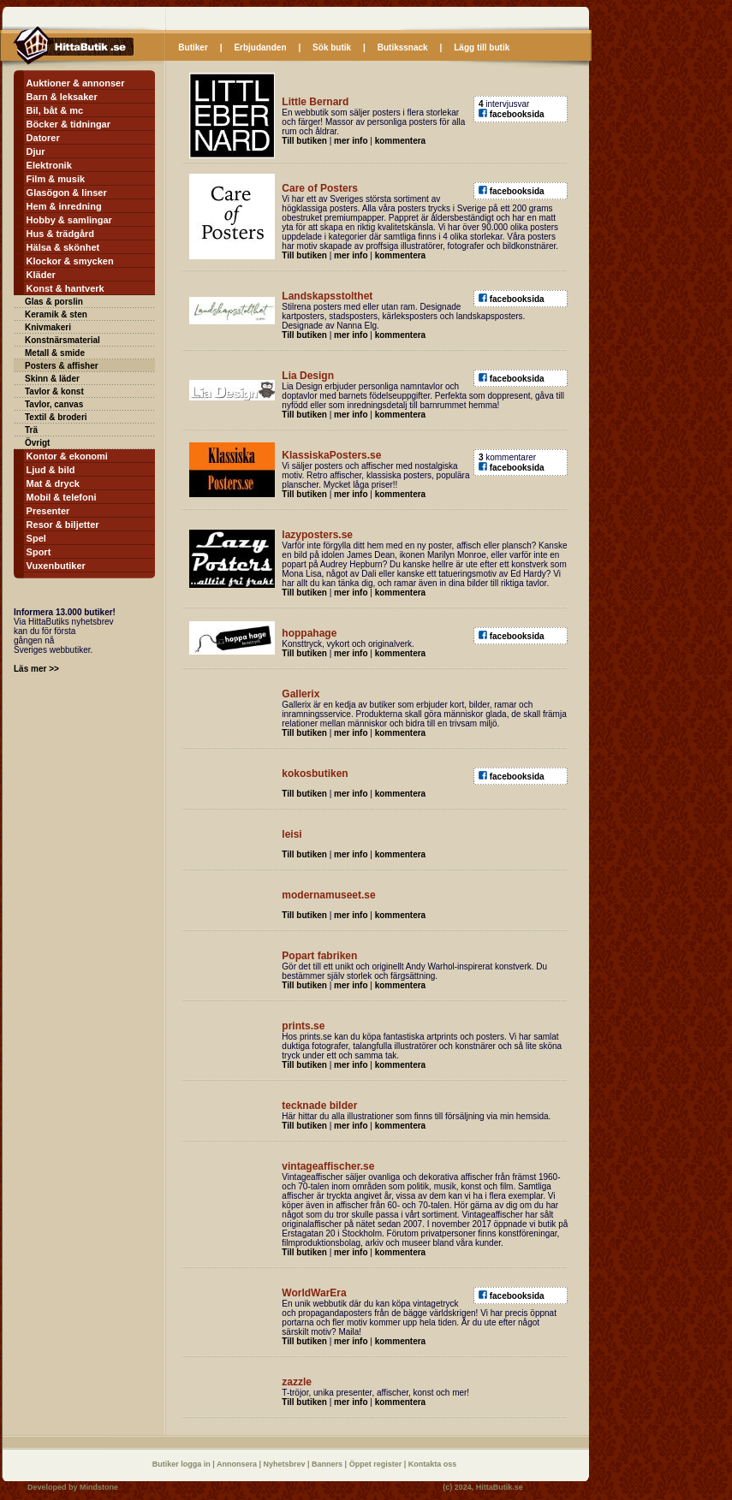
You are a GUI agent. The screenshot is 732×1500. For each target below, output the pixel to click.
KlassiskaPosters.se (331, 455)
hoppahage (309, 633)
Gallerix (300, 694)
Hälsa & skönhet (63, 247)
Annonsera (238, 1464)
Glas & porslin (54, 301)
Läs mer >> (36, 668)
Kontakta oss (432, 1464)
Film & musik (56, 179)
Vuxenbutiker (56, 565)
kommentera (400, 140)
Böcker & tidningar (68, 124)
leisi (291, 834)
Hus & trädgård (60, 233)
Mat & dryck (53, 483)
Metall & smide (55, 353)
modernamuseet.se (328, 895)
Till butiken (304, 140)
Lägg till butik (481, 47)
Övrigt (37, 443)
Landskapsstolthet (327, 296)
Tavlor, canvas (54, 404)
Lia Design (308, 376)
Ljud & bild (51, 470)
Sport (39, 552)
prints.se (303, 1026)
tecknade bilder (319, 1106)
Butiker (192, 47)
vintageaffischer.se (328, 1166)
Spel (36, 538)
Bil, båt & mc (55, 110)
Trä (31, 430)
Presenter (48, 511)
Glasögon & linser (67, 192)
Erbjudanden (260, 47)
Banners (328, 1464)
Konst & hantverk (65, 288)
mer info (350, 140)
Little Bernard (315, 102)
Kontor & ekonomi (67, 456)
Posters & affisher (61, 366)
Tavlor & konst (54, 391)
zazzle (297, 1382)
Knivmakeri (48, 327)
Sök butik (331, 47)
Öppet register (376, 1464)
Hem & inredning (64, 206)
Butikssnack (403, 47)
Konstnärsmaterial (62, 340)
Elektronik (49, 165)
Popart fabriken (319, 956)
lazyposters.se (317, 535)
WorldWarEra (314, 1293)
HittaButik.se (499, 1487)
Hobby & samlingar (69, 220)
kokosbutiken (315, 774)
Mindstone (99, 1487)
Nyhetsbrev (286, 1464)
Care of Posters (320, 188)
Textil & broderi (56, 417)
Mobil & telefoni (62, 497)
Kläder (41, 275)
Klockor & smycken (70, 261)
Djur (36, 151)
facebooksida (517, 114)
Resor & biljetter (63, 524)
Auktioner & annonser (76, 83)
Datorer (43, 138)
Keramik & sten (56, 314)
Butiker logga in (182, 1464)
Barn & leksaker (62, 97)
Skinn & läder (52, 378)
